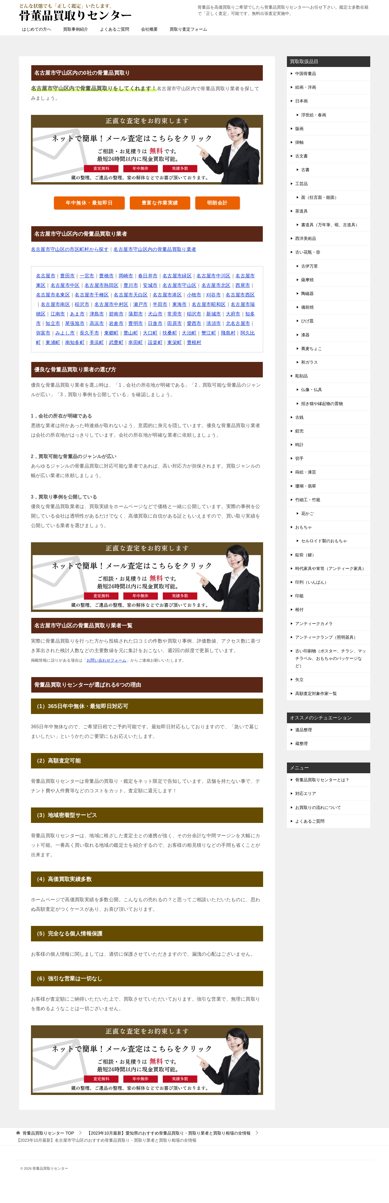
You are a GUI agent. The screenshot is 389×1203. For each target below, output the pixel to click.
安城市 (150, 285)
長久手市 (89, 332)
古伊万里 (309, 266)
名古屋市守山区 (180, 285)
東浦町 (53, 342)
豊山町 (131, 332)
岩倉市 (116, 323)
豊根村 (194, 342)
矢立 (299, 679)
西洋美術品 (305, 238)
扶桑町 (170, 332)
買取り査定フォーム (188, 29)
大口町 (150, 332)
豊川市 (131, 285)
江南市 (58, 313)
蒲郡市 (136, 313)
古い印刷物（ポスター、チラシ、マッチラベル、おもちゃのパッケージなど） (330, 658)
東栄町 (175, 342)
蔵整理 (301, 743)
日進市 (155, 323)
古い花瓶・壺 (307, 252)
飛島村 (228, 332)
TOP (48, 1133)
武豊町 (116, 342)
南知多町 (75, 342)
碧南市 (116, 313)
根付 (299, 609)
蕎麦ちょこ (311, 348)
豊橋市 (106, 275)
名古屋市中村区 (111, 304)
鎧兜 (299, 431)
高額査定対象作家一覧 (316, 693)
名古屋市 (46, 275)
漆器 (305, 334)
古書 (305, 169)
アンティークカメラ (314, 623)
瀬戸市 (141, 304)
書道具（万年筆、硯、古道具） (330, 224)
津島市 (97, 313)
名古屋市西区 (240, 294)
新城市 (214, 313)
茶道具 (301, 211)
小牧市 (194, 294)
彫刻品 (301, 376)
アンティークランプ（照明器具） (326, 637)
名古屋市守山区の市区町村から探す (70, 249)
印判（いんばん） (312, 582)
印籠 (299, 595)
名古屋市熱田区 (102, 285)
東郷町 (111, 332)
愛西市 (194, 323)
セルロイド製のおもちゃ (324, 540)
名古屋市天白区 (131, 294)
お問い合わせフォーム (106, 660)
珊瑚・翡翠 (305, 486)
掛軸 (299, 142)
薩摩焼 (307, 279)
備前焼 (307, 307)
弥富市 (43, 332)
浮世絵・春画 (313, 115)
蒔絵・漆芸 (305, 472)
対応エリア (305, 793)
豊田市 (67, 275)
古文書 (301, 156)
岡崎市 (126, 275)
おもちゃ (303, 527)
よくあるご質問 (114, 29)
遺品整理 (303, 729)
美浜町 (97, 342)
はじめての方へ (36, 29)
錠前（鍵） (305, 554)
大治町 (189, 332)
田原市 (175, 323)
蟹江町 (209, 332)
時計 (299, 444)
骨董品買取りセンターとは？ (322, 779)
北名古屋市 (238, 323)
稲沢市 (82, 304)
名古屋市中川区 (214, 275)
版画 (299, 128)
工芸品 (301, 183)
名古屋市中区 (65, 285)
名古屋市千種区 (92, 294)
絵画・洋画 (305, 87)
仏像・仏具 (311, 389)
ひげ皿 (307, 320)
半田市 (160, 304)
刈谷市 (214, 294)
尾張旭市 (75, 323)
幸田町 (136, 342)
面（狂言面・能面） (320, 197)
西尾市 (243, 285)
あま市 (77, 313)
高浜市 (97, 323)
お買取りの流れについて (318, 807)
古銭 (299, 417)
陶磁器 (307, 293)
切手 (299, 458)
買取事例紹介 (75, 29)
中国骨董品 (305, 73)
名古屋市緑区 (177, 275)
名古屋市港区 (167, 294)
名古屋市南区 (55, 304)
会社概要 (149, 29)
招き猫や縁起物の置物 (322, 403)
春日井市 (148, 275)
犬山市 (155, 313)
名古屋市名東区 (53, 294)
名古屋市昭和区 (209, 304)
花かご (307, 513)
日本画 (301, 101)
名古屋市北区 (216, 285)
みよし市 (65, 332)
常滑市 (175, 313)
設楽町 (155, 342)
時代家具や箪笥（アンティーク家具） (330, 568)
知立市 (53, 323)
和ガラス (309, 362)
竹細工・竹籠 (307, 499)
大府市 (233, 313)
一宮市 (87, 275)
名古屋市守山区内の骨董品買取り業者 (155, 249)
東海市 (180, 304)
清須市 (214, 323)
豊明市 (136, 323)
